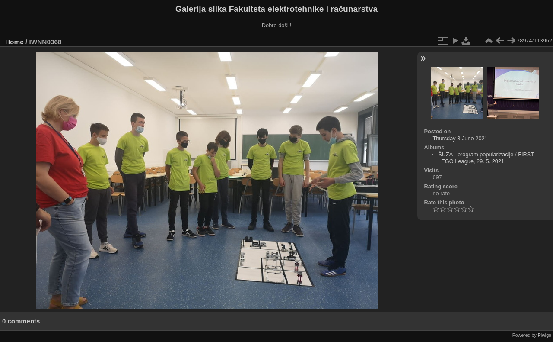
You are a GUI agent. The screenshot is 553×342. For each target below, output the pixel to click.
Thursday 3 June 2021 (459, 138)
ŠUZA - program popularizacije (475, 154)
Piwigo (544, 335)
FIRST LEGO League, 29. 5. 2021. (486, 158)
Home (14, 41)
